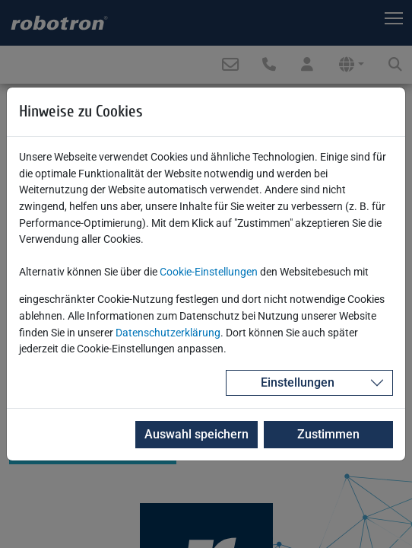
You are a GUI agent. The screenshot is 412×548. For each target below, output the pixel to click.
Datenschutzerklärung (168, 333)
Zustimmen (328, 434)
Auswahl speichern (196, 434)
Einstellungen (297, 382)
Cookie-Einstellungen (209, 272)
